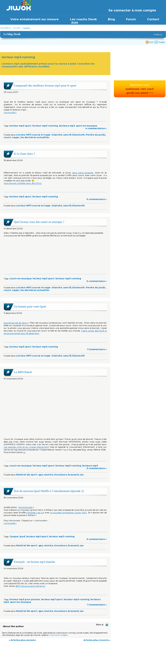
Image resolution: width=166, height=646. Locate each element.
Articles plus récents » (97, 640)
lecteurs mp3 (67, 125)
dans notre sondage (82, 172)
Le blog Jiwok (12, 34)
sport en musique (86, 125)
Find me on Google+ (59, 635)
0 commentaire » (97, 199)
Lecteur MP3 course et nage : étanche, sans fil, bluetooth (50, 134)
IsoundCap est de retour (16, 322)
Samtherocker (25, 507)
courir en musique (21, 278)
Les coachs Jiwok (83, 19)
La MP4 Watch (23, 372)
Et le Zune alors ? (24, 153)
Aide (74, 22)
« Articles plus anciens (22, 640)
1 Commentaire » (97, 349)
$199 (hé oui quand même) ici (30, 586)
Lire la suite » (10, 112)
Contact (153, 19)
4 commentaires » (96, 128)
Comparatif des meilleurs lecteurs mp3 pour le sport (45, 85)
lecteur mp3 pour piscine (25, 599)
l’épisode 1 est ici (35, 512)
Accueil (16, 28)
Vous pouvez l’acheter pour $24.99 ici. (23, 183)
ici (24, 452)
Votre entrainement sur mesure (35, 19)
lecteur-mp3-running (45, 125)
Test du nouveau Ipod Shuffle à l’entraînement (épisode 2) (49, 491)
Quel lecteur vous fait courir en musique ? (39, 222)
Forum (131, 19)
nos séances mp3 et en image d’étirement (26, 447)
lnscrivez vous (140, 88)
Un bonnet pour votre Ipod (30, 306)
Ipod (22, 536)
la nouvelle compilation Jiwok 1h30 (68, 512)
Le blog (26, 28)
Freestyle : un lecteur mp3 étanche (34, 562)
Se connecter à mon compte (132, 10)
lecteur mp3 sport (20, 125)
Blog (111, 19)
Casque (14, 536)
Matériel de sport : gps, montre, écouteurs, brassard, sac (50, 474)
